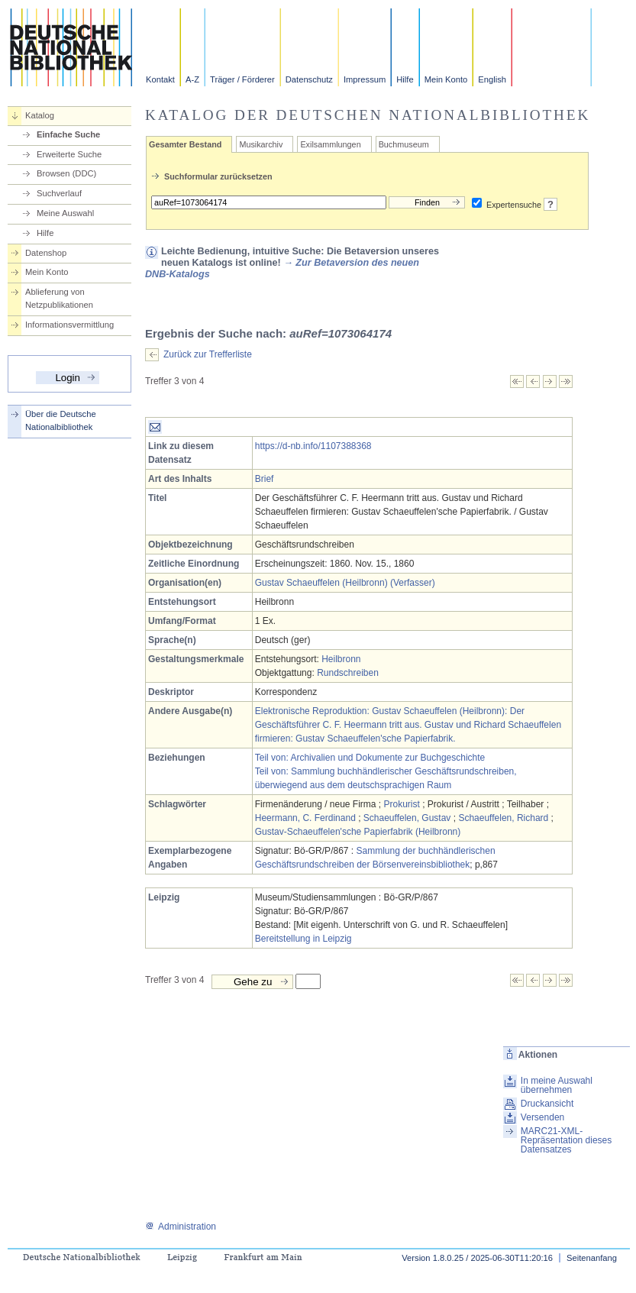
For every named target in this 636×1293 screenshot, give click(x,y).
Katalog (39, 115)
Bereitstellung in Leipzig (303, 938)
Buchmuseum (404, 144)
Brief (264, 479)
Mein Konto (446, 79)
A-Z (192, 79)
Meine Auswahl (65, 213)
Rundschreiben (348, 673)
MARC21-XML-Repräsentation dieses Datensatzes (566, 1140)
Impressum (365, 79)
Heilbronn (340, 659)
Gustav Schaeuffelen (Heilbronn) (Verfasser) (345, 582)
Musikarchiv (260, 144)
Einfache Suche (68, 134)
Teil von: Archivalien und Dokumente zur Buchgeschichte (370, 757)
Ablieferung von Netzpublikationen (59, 298)
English (492, 79)
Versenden (542, 1117)
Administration (180, 1226)
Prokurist (402, 804)
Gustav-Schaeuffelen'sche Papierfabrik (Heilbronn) (358, 831)
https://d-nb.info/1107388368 (313, 446)
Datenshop (45, 252)
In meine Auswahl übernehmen (556, 1085)
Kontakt (160, 79)
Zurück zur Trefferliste (207, 354)
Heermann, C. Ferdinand (305, 818)
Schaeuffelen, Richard (503, 818)
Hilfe (404, 79)
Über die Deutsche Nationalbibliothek (60, 420)
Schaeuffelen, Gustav (407, 818)
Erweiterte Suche (69, 154)
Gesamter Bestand (185, 144)
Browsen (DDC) (66, 173)
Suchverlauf (59, 193)
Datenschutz (309, 79)
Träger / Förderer (242, 79)
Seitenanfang (592, 1257)
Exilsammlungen (330, 144)
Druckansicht (547, 1103)
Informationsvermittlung (69, 324)
